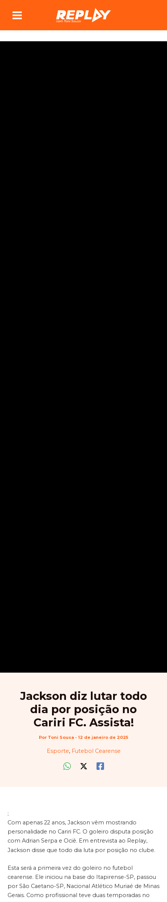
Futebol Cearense (96, 751)
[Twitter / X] (83, 766)
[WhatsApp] (67, 766)
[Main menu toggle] (17, 15)
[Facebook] (100, 766)
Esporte (58, 751)
